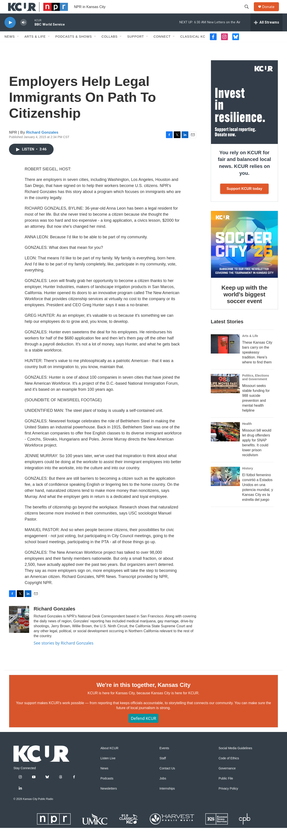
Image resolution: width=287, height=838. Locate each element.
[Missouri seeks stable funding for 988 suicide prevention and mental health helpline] (225, 393)
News (9, 46)
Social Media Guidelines (235, 758)
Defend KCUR (143, 728)
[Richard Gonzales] (19, 629)
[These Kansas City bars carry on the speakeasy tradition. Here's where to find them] (225, 354)
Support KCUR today (244, 199)
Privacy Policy (228, 798)
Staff (162, 768)
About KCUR (109, 758)
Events (164, 758)
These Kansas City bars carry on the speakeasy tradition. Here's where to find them (257, 362)
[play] (10, 32)
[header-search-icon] (248, 12)
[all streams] (266, 32)
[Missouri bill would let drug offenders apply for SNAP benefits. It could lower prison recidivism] (225, 442)
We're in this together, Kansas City (143, 695)
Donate (271, 11)
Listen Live (107, 768)
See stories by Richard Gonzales (63, 653)
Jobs (162, 788)
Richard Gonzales (42, 142)
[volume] (23, 33)
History (247, 478)
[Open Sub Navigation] (18, 46)
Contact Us (167, 778)
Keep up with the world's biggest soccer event (244, 304)
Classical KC (192, 46)
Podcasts (106, 788)
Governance (227, 778)
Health (247, 434)
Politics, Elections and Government (255, 387)
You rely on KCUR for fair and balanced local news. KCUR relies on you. (244, 173)
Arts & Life (35, 46)
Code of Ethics (229, 768)
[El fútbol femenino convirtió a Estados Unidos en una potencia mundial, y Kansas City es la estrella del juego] (225, 486)
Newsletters (108, 798)
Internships (167, 798)
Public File (226, 788)
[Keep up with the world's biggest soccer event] (244, 254)
